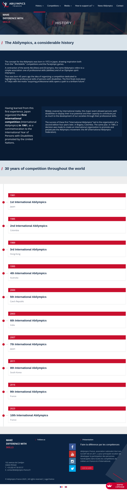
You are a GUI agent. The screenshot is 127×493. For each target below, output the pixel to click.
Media (68, 18)
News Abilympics (105, 18)
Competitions (54, 18)
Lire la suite (87, 468)
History (39, 18)
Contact (119, 18)
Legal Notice (49, 479)
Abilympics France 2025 (16, 479)
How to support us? (84, 18)
